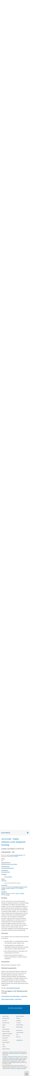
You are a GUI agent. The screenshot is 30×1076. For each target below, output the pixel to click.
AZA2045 (12, 888)
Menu (2, 3)
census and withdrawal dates (16, 855)
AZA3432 (3, 889)
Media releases (19, 1027)
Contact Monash (19, 1024)
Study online (5, 1038)
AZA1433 (25, 887)
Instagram (4, 1011)
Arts (2, 860)
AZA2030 (3, 888)
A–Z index (18, 1022)
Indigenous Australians (7, 1033)
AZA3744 (3, 893)
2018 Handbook (5, 832)
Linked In (7, 1011)
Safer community (6, 1035)
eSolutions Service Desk (14, 1053)
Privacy (21, 1058)
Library (3, 1024)
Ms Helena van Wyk (5, 872)
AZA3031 (21, 888)
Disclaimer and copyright (13, 1058)
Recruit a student (6, 1031)
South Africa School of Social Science (9, 864)
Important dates (5, 1018)
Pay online (4, 1020)
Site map (18, 1036)
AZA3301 (8, 894)
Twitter (10, 1011)
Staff (3, 1044)
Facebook (13, 1011)
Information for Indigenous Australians (18, 1068)
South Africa (3, 880)
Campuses (18, 1020)
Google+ (16, 1011)
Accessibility (5, 1058)
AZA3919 (22, 893)
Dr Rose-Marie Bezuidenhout (7, 868)
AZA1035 (16, 887)
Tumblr (19, 1011)
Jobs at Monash (5, 1029)
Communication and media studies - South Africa (14, 996)
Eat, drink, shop (5, 1022)
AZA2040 (8, 888)
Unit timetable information (13, 988)
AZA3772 (18, 893)
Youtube (23, 1011)
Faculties (18, 1018)
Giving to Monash (6, 1048)
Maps (3, 1027)
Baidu (26, 1011)
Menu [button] (28, 833)
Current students (6, 1042)
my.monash (4, 1040)
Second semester (8, 876)
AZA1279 (21, 887)
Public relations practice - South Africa (11, 999)
